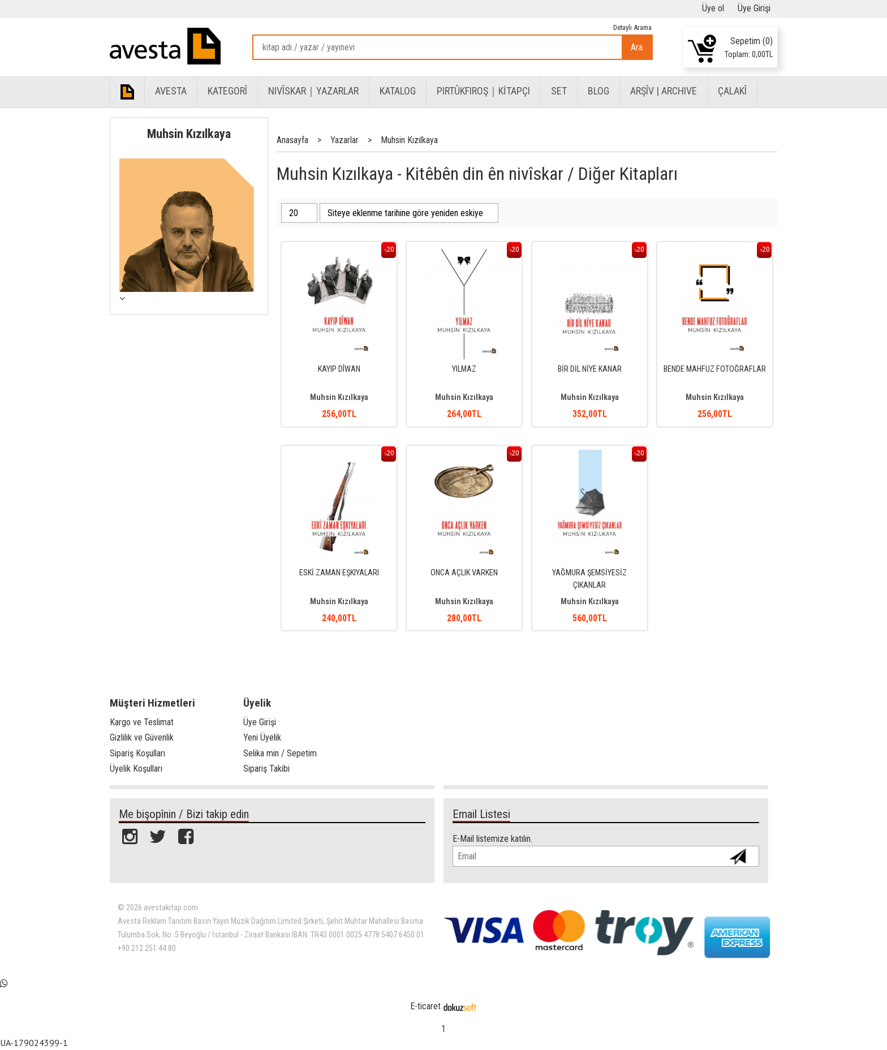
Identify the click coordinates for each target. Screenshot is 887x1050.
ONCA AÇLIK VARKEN (464, 573)
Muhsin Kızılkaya (189, 133)
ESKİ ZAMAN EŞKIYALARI (339, 573)
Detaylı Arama (632, 27)
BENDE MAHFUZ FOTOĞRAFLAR (715, 369)
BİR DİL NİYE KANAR (590, 369)
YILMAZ (464, 369)
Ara (637, 47)
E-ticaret (425, 1006)
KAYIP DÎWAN (339, 369)
